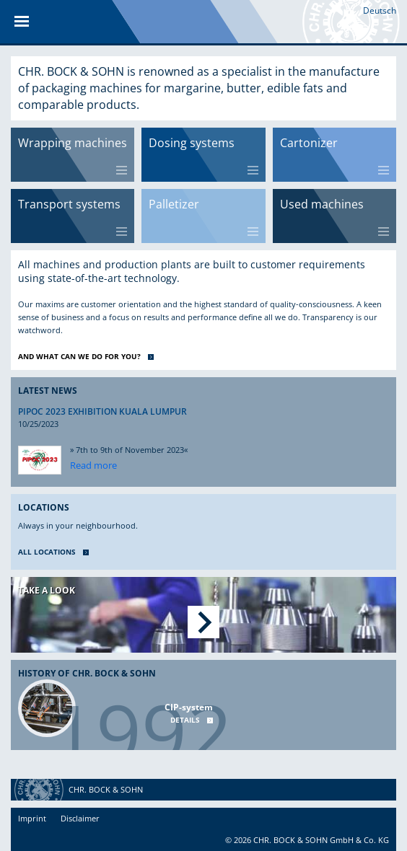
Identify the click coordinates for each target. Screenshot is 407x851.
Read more (93, 465)
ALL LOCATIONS (47, 552)
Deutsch (379, 10)
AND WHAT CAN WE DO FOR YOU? (79, 356)
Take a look (46, 590)
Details (185, 720)
